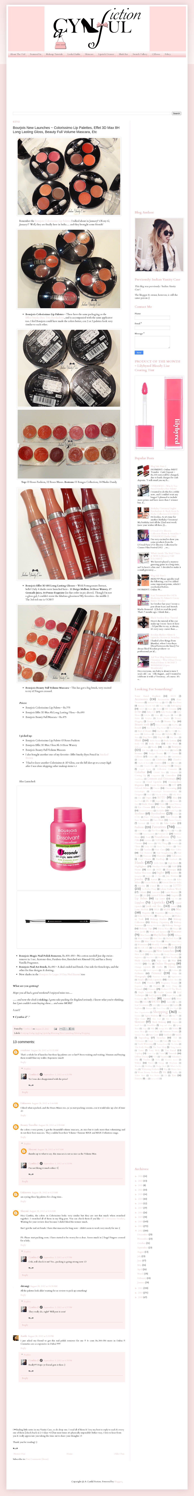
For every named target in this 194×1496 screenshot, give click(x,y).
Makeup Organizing (160, 922)
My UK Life (143, 948)
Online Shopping (165, 963)
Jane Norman (172, 876)
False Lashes (170, 823)
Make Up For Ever (145, 916)
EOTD (161, 797)
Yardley (175, 1072)
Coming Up (140, 775)
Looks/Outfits (73, 54)
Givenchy (174, 843)
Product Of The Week (171, 989)
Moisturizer (143, 944)
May (139, 1265)
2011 (140, 1288)
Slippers (175, 1022)
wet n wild (155, 1078)
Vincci (150, 1063)
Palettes (77, 1033)
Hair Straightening (164, 853)
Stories (175, 1028)
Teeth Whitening (145, 1044)
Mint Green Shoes (152, 941)
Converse (138, 782)
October (141, 1243)
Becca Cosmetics (162, 725)
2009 (140, 1297)
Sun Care (153, 1034)
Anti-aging (176, 705)
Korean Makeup (151, 882)
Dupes (149, 797)
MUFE (167, 909)
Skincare (89, 54)
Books (154, 746)
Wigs (165, 1069)
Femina (178, 827)
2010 (140, 1292)
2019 (140, 1198)
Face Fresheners (142, 820)
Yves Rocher (155, 1075)
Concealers (170, 775)
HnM (174, 866)
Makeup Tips (145, 928)
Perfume (175, 970)
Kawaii (154, 879)
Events (162, 804)
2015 (140, 1217)
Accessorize (163, 699)
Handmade (173, 859)
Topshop (138, 1053)
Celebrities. (161, 759)
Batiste (137, 718)
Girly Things (162, 843)
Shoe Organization (142, 1012)
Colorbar (140, 772)
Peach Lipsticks (152, 970)
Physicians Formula (159, 977)
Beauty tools (142, 724)
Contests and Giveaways (161, 779)
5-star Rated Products (147, 696)
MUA (156, 909)
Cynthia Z (34, 1074)
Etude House (148, 803)
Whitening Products (150, 1069)
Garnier (139, 843)
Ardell (141, 709)
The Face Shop (159, 1047)
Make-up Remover (164, 916)
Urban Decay (141, 1056)
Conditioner (139, 779)
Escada (166, 801)
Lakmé (142, 892)
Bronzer (139, 753)
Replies (27, 1068)
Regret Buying (172, 995)
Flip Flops (167, 830)
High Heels (173, 863)
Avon (158, 709)
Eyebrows (176, 807)
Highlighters (141, 866)
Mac (178, 909)
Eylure (175, 814)
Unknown (26, 1103)
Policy (168, 54)
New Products (154, 954)
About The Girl (17, 54)
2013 (140, 1226)
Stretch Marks (153, 1031)
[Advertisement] (97, 84)
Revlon (151, 998)
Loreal (174, 906)
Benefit (138, 727)
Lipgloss (38, 1033)
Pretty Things (171, 986)
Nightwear (139, 957)
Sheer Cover (161, 1008)
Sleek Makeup (159, 1022)
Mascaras (55, 1033)
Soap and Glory (166, 1025)
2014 (140, 1221)
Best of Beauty (145, 730)
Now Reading (172, 957)
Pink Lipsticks (155, 979)
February (142, 1278)
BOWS (138, 711)
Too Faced (170, 1050)
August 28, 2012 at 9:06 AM (43, 1211)
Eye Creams (144, 807)
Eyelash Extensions (146, 810)
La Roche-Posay (149, 889)
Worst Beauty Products (148, 1072)
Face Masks (158, 820)
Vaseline (147, 1059)
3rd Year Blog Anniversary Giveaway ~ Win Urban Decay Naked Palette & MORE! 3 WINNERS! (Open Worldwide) (166, 662)
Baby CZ (151, 711)
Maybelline (160, 935)
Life (144, 895)
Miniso (138, 941)
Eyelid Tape (173, 810)
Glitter (137, 846)
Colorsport (174, 772)
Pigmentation (176, 977)
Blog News (148, 737)
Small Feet (139, 1025)
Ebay (175, 798)
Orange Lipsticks (143, 967)
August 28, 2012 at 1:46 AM (45, 1103)
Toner (141, 1050)
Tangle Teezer (153, 1041)
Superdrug (144, 1037)
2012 (140, 1230)
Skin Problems (171, 1019)
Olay (149, 964)
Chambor (177, 759)
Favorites (159, 827)
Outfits (159, 967)
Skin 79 (175, 1016)
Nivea (160, 957)
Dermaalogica (140, 791)
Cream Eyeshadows (159, 785)
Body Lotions (170, 740)
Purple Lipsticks (145, 992)
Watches (138, 1066)
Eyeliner (140, 813)
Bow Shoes (146, 750)
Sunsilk (178, 1034)
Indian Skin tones (143, 872)
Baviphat (148, 718)
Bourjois (24, 1033)
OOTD (138, 963)
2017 (140, 1207)
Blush (138, 740)
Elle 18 (149, 801)
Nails (171, 947)
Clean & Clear (149, 766)
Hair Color (175, 849)
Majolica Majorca (174, 913)
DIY (174, 785)
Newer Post (19, 1453)
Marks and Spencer (158, 932)
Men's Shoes (157, 938)
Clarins (137, 766)
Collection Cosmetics (167, 769)
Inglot (160, 872)
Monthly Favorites (160, 944)
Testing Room (161, 1044)
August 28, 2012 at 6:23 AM (45, 1192)
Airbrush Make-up (154, 702)
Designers (139, 794)
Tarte (165, 1041)
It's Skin (158, 876)
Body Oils (139, 743)
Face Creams (172, 817)
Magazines (159, 913)
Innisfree (174, 873)
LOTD (177, 885)
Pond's (138, 982)
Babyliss (147, 715)
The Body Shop (142, 1047)
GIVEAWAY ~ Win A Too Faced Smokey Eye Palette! (164, 487)
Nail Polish (157, 947)
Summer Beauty (170, 1031)
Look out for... (153, 906)
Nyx (174, 960)
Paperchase (139, 970)
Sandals (169, 1002)
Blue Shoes (174, 737)
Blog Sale (161, 737)
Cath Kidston (176, 757)
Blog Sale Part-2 (158, 466)
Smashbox (151, 1025)
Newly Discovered (171, 954)
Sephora (138, 1008)
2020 (140, 1194)
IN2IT (159, 869)
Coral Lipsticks (153, 781)
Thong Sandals (175, 1047)
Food (137, 834)
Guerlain (147, 849)
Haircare (147, 855)
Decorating (171, 788)
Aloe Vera (176, 702)
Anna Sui (163, 706)
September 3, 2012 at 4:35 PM (58, 1360)
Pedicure (165, 970)
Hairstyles (161, 855)
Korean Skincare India (171, 882)
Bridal (175, 750)
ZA (165, 1075)
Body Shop (154, 743)
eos (147, 1078)
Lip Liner (160, 898)
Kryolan (141, 886)
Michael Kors (172, 938)
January (141, 1282)
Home (70, 1453)
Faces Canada (175, 820)
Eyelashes (160, 810)
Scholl (154, 1005)
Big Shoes (161, 731)
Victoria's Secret (171, 1060)
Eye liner (161, 807)
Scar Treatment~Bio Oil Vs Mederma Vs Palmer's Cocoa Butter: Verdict (165, 598)
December (143, 1234)
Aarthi (24, 1336)
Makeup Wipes (163, 928)
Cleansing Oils (164, 766)
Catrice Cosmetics (145, 760)
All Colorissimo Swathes (112, 1218)
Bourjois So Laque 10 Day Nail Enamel (60, 974)
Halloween (176, 856)
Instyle (148, 876)
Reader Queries (164, 992)
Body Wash (172, 743)
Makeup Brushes (158, 919)
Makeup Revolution (154, 925)
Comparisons (155, 775)
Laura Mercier (171, 892)
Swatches (161, 1037)
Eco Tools (138, 801)
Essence (175, 801)
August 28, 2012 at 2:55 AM (51, 1125)
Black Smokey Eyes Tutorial (164, 617)
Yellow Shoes (140, 1075)
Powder (151, 982)
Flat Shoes (155, 830)
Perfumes (139, 973)
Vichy (158, 1060)
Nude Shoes (162, 960)
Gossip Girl (148, 846)
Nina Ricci (150, 957)
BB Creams (170, 708)
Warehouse (173, 1063)
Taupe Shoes (176, 1041)
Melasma (178, 935)
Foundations (162, 837)
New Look (139, 954)
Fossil (148, 837)
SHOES (155, 1002)
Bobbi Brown (155, 741)
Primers (152, 989)
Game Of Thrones (171, 840)
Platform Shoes (172, 980)
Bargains (166, 715)
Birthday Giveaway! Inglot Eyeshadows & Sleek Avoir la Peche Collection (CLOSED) (165, 511)
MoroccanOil (176, 944)
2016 (140, 1212)
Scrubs (175, 1005)
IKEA (149, 870)
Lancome (156, 892)
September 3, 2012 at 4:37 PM (58, 1257)
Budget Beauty (156, 753)
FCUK (137, 817)
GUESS (158, 840)
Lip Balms (141, 898)
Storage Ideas (163, 1028)
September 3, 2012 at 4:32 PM (58, 1074)
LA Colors (164, 886)
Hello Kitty (159, 863)
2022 (140, 1185)
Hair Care (160, 849)
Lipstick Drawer (106, 54)
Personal (156, 973)
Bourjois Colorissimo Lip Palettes (53, 221)
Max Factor (145, 935)
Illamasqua (171, 869)
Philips (174, 973)
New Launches (66, 1033)
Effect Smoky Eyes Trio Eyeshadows (44, 317)
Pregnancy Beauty (169, 983)
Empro (157, 801)
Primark (139, 989)
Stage (145, 1028)
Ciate (168, 763)
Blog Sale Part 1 (158, 575)
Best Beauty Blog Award (156, 728)
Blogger (118, 1481)
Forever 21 (163, 833)
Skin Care (140, 1018)
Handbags (160, 859)
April (140, 1269)
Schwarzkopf (165, 1005)
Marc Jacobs (140, 932)
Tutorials (172, 1053)
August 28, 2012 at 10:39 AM (43, 1286)
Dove (140, 798)
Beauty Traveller (29, 1125)
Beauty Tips (170, 721)
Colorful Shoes (159, 772)
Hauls (31, 1033)
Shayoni (33, 1149)
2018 (140, 1203)
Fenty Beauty (143, 830)
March (140, 1273)
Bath (176, 715)
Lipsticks (46, 1033)
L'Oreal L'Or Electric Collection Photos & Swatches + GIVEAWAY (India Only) (166, 533)
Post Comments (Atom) (37, 1459)
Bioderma (147, 734)
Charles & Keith (144, 763)
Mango (175, 928)
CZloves (156, 54)
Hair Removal (145, 853)
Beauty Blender (163, 718)
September (142, 1247)
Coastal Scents (145, 769)
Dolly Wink (176, 794)
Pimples (141, 979)
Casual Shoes (162, 757)
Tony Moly (154, 1050)
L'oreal (153, 886)
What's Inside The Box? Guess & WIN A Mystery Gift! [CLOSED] (165, 556)
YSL (164, 1072)
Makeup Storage (173, 925)
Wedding (148, 1066)
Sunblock (168, 1034)
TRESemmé (139, 1041)
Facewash (141, 823)
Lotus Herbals (141, 909)
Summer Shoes (140, 1035)
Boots (165, 747)
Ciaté (176, 763)
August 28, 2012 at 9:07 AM (51, 1149)
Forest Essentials (148, 834)
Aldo (167, 702)
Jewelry (139, 879)
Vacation (164, 1056)
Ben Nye (175, 725)
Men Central (143, 938)
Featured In (35, 54)
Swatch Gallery (140, 54)
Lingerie (174, 895)
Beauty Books (153, 721)
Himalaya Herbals (160, 866)
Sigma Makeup (151, 1015)
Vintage (161, 1063)
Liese (137, 895)
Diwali (149, 794)
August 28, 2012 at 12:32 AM (44, 1050)
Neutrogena (147, 951)
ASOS (173, 696)
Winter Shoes (176, 1069)
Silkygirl (165, 1016)
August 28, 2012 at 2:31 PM (41, 1336)
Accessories (141, 699)
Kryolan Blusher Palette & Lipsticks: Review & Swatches (165, 636)
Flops (176, 830)
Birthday (169, 734)
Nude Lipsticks (142, 960)
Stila (152, 1028)
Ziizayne (138, 1078)
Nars (137, 951)
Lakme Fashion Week (170, 888)
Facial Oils (154, 823)
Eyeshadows (158, 813)
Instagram (138, 876)
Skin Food (156, 1019)
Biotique (158, 734)
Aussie (150, 709)
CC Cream (172, 753)
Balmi (157, 715)
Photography (141, 976)
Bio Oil (171, 731)
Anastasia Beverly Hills (147, 706)
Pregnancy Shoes (141, 986)
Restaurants (139, 999)
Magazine (146, 913)
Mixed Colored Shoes (173, 941)
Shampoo (149, 1008)
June (139, 1260)
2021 (140, 1189)
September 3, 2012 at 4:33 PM (58, 1163)
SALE (145, 1002)
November (143, 1238)
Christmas (158, 763)
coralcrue (25, 1050)
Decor (156, 788)
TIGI (175, 1038)
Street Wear (139, 1031)
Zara (174, 1075)
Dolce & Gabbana (162, 794)
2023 (140, 1180)
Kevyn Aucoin (167, 879)
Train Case (151, 1053)
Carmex (151, 757)
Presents (156, 986)
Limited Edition (158, 895)
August (141, 1251)
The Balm (174, 1044)
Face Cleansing (152, 816)
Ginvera (151, 843)
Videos (138, 1062)
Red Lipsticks (155, 995)
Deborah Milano (142, 788)
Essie (136, 804)
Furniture (147, 840)
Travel (162, 1053)
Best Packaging (175, 728)
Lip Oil (175, 899)
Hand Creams (144, 859)
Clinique (177, 766)
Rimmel (167, 998)
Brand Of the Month (162, 750)
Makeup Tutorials (54, 54)
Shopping (85, 1033)
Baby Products (167, 712)
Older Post (119, 1453)
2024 (140, 1176)
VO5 (155, 1057)
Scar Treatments (142, 1005)
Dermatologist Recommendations (164, 791)
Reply (23, 1062)
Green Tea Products (165, 846)
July (139, 1256)
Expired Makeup (174, 804)
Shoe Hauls (174, 1008)
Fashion (139, 827)
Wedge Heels (161, 1066)
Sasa (176, 1002)
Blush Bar (123, 54)
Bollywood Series (141, 747)
